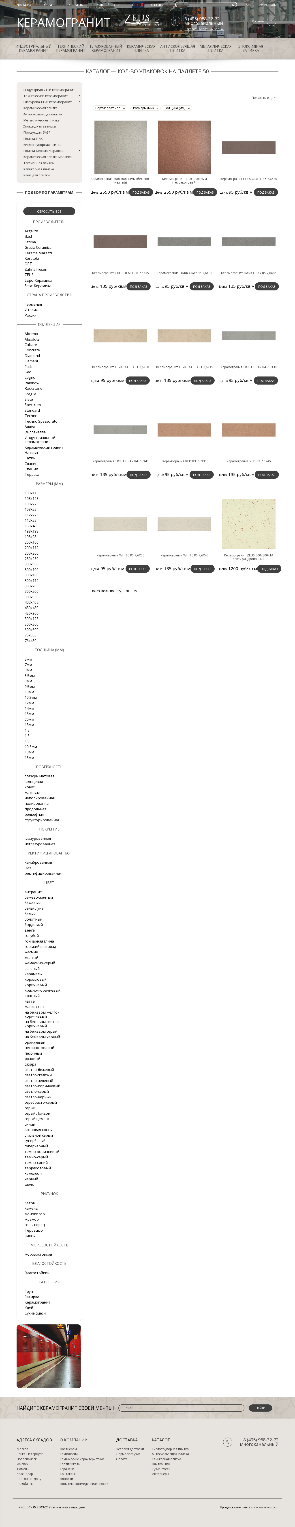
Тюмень (23, 1469)
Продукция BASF (36, 132)
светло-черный (38, 1096)
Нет (28, 867)
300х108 (31, 575)
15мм (29, 757)
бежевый (33, 902)
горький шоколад (40, 946)
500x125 (31, 618)
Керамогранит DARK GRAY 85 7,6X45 (248, 273)
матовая (32, 792)
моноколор (35, 1213)
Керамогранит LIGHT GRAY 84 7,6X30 (248, 367)
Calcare (31, 344)
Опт (135, 4)
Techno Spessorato (41, 421)
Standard (32, 410)
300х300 (31, 591)
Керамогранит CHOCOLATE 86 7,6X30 (248, 179)
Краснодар (25, 1474)
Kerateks (32, 258)
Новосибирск (27, 1459)
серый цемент (37, 1118)
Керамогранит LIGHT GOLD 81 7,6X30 (120, 367)
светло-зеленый (39, 1080)
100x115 (31, 493)
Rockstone (33, 388)
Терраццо (34, 1230)
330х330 (31, 597)
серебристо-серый (41, 1102)
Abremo (31, 333)
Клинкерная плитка (38, 169)
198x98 (30, 536)
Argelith (31, 231)
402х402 (31, 602)
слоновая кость (38, 1129)
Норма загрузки (128, 1454)
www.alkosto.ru (267, 1507)
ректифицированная (43, 873)
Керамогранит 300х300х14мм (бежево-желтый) (120, 180)
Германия (33, 304)
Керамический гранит (44, 447)
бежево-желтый (39, 897)
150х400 (31, 525)
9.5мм (30, 686)
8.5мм (30, 675)
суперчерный (36, 1146)
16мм (29, 713)
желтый (31, 957)
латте (30, 1001)
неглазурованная (40, 843)
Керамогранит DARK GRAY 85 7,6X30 (184, 273)
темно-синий (36, 1162)
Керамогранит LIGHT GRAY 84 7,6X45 (120, 461)
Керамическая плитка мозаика (47, 156)
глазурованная (38, 838)
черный (31, 1179)
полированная (37, 803)
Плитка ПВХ (33, 138)
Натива (31, 452)
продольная (35, 809)
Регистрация (268, 4)
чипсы (30, 1235)
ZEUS (29, 274)
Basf (28, 236)
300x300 (31, 564)
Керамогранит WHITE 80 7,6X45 (184, 555)
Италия (31, 309)
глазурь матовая (39, 776)
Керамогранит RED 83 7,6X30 (184, 461)
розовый (32, 1058)
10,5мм (31, 746)
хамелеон (33, 1173)
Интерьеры (160, 1474)
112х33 (30, 520)
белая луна (34, 908)
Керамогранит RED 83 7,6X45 (249, 461)
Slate (29, 399)
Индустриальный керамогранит (33, 48)
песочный (33, 1053)
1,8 (27, 741)
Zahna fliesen (36, 269)
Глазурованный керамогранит (106, 48)
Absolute (32, 339)
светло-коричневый (42, 1086)
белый (30, 913)
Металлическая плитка (216, 48)
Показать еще (264, 98)
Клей (29, 1307)
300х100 (31, 569)
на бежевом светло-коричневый (42, 1023)
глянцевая (34, 781)
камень (31, 1208)
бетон (30, 1202)
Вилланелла (35, 432)
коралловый (36, 979)
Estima (30, 242)
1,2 (27, 730)
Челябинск (25, 1484)
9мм (28, 681)
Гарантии (67, 1469)
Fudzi (29, 366)
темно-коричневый (42, 1151)
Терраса (32, 474)
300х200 (31, 586)
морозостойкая (38, 1254)
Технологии (69, 1454)
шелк (29, 1184)
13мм (29, 724)
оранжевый (35, 1042)
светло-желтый (38, 1075)
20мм (29, 719)
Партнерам (68, 1449)
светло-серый (37, 1091)
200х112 (31, 547)
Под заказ (141, 192)
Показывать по (102, 591)
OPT (28, 263)
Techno (31, 415)
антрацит (33, 891)
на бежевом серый (41, 1031)
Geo (28, 372)
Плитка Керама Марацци (43, 150)
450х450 (31, 607)
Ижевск (22, 1464)
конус (29, 787)
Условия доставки (130, 1449)
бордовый (34, 924)
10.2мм (31, 697)
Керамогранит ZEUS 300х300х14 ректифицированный (248, 557)
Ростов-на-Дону (29, 1479)
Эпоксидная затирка (250, 48)
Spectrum (33, 404)
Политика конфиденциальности (84, 1484)
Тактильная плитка (38, 163)
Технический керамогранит (71, 48)
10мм (29, 692)
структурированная (42, 820)
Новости (66, 1479)
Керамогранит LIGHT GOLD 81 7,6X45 (184, 367)
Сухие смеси (35, 1313)
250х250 (31, 558)
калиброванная (38, 862)
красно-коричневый (42, 990)
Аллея (30, 426)
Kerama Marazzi (38, 253)
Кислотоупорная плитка (42, 144)
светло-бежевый (39, 1069)
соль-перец (35, 1224)
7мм (28, 664)
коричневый (36, 984)
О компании (74, 1440)
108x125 (31, 498)
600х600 (31, 629)
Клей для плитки (36, 175)
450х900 (31, 613)
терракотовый (38, 1168)
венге (30, 930)
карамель (33, 973)
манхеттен (34, 1006)
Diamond (32, 355)
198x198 (31, 531)
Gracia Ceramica (38, 247)
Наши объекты (107, 4)
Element (31, 361)
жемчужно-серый (40, 962)
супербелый (35, 1140)
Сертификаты (70, 1464)
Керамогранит (37, 1302)
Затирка (32, 1296)
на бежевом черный (42, 1036)
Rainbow (32, 383)
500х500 (31, 624)
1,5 (27, 735)
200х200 (31, 553)
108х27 (30, 504)
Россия (30, 315)
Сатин (30, 458)
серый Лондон (37, 1113)
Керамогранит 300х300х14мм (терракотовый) (184, 180)
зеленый (32, 968)
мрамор (32, 1219)
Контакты (75, 4)
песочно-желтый (39, 1047)
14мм (29, 708)
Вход (249, 4)
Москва (22, 1449)
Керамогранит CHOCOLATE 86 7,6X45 (120, 273)
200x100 (31, 542)
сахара (30, 1064)
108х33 (30, 509)
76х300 (30, 635)
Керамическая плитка (141, 48)
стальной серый (39, 1135)
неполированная (40, 798)
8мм (28, 670)
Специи (31, 469)
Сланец (31, 463)
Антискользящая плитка (177, 48)
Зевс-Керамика (38, 285)
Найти (260, 1408)
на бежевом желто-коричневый (42, 1014)
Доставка (24, 4)
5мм (28, 659)
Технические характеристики (82, 1459)
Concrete (32, 350)
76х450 (30, 640)
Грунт (30, 1291)
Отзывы (157, 4)
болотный (33, 919)
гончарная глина (39, 941)
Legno (30, 377)
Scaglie (30, 393)
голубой (32, 935)
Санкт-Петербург (30, 1454)
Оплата (50, 4)
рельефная (34, 814)
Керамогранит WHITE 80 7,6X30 (120, 555)
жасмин (31, 952)
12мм (29, 703)
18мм (29, 752)
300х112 (31, 580)
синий (30, 1124)
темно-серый (36, 1157)
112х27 (30, 515)
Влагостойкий (37, 1272)
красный (32, 995)
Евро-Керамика (38, 280)
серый (30, 1107)
